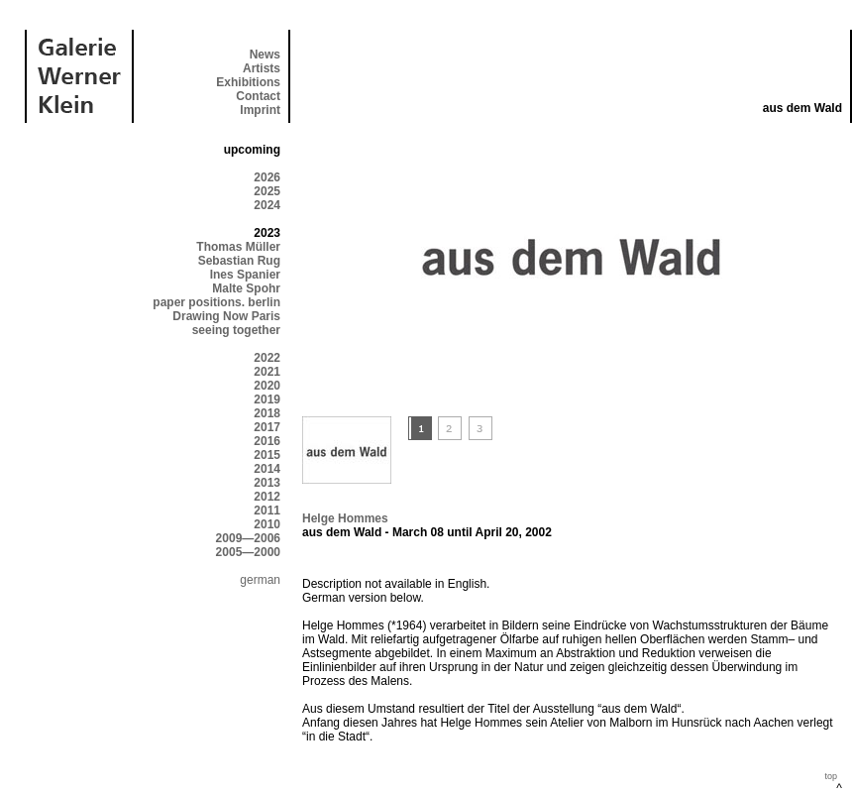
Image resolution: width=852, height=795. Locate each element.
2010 (267, 524)
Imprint (260, 110)
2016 (267, 441)
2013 (267, 483)
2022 (267, 358)
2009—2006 (248, 538)
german (260, 580)
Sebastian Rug (239, 261)
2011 (267, 510)
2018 (267, 413)
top (830, 776)
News (265, 54)
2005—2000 (248, 552)
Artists (261, 68)
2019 (267, 399)
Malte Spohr (246, 288)
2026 (267, 177)
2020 (267, 386)
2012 (267, 497)
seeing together (236, 330)
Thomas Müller (238, 247)
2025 (267, 191)
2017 (267, 427)
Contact (258, 96)
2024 (267, 205)
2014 (267, 469)
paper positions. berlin (216, 302)
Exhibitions (248, 82)
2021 (267, 372)
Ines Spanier (245, 275)
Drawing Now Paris (226, 316)
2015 (267, 455)
